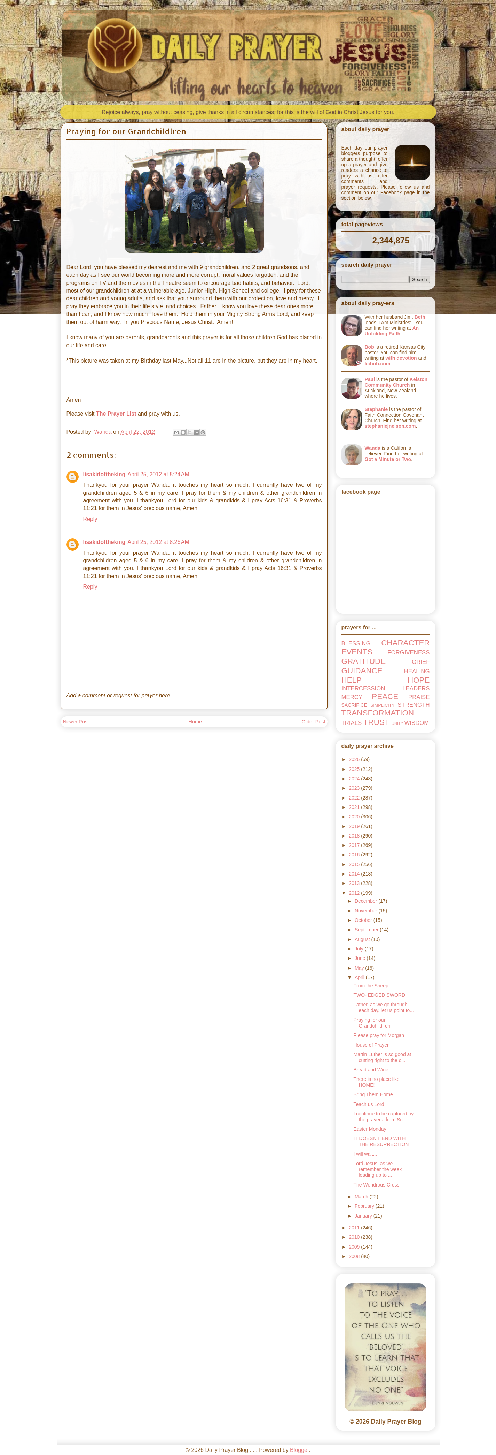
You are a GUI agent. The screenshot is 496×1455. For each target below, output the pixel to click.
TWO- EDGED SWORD (379, 995)
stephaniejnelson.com (390, 426)
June (361, 958)
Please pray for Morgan (378, 1035)
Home (195, 722)
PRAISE (419, 697)
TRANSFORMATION (377, 712)
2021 (355, 807)
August (363, 939)
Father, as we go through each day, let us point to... (383, 1007)
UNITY (397, 723)
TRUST (376, 722)
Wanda (372, 448)
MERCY (352, 697)
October (364, 920)
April (360, 977)
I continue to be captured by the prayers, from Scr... (383, 1116)
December (366, 901)
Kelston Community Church (396, 382)
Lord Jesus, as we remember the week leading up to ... (377, 1169)
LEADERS (416, 688)
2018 (355, 836)
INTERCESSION (363, 688)
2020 (355, 816)
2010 (355, 1237)
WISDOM (416, 723)
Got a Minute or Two (388, 459)
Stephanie (376, 409)
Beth (420, 317)
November (366, 911)
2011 (355, 1227)
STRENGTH (413, 705)
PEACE (385, 696)
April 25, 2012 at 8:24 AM (158, 474)
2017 (355, 845)
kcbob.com (378, 363)
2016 (355, 854)
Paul (370, 379)
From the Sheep (370, 985)
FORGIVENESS (408, 652)
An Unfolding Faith (392, 330)
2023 (355, 788)
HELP (351, 680)
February (365, 1206)
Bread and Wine (370, 1070)
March (362, 1196)
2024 (355, 778)
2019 (355, 826)
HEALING (417, 671)
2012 (355, 893)
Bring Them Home (373, 1094)
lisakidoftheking (104, 474)
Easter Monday (369, 1129)
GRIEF (421, 662)
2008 (355, 1256)
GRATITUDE (363, 661)
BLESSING (356, 643)
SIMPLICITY (382, 705)
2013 (355, 883)
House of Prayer (370, 1045)
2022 (355, 798)
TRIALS (351, 723)
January (364, 1216)
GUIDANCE (362, 670)
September (367, 929)
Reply (90, 519)
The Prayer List (116, 414)
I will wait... (365, 1154)
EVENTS (357, 651)
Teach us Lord (368, 1104)
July (360, 949)
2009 (355, 1247)
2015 (355, 864)
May (360, 968)
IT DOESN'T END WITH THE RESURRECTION (381, 1141)
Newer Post (76, 722)
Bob (369, 347)
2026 (355, 759)
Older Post (313, 722)
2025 (355, 769)
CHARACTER (405, 642)
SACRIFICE (354, 705)
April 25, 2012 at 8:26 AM (158, 542)
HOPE (419, 680)
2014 (355, 874)
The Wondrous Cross (376, 1185)
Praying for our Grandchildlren (371, 1023)
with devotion (401, 358)
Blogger (299, 1450)
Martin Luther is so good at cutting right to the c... (382, 1057)
